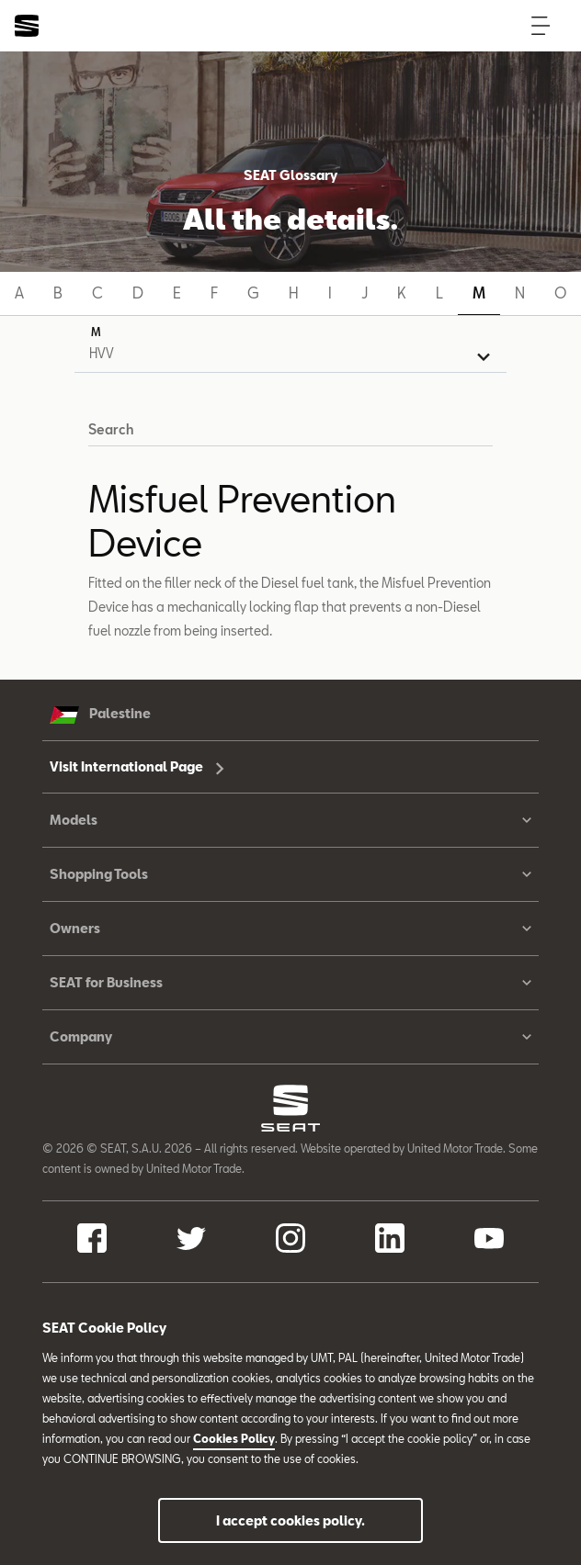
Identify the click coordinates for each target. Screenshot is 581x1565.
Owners (290, 928)
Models (290, 820)
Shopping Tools (290, 874)
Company (290, 1037)
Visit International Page (137, 766)
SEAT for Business (290, 983)
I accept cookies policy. (290, 1520)
